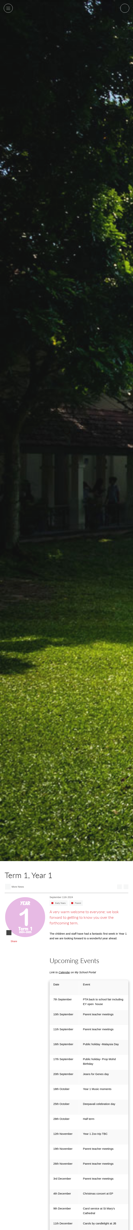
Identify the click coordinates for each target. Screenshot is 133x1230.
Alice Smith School (66, 13)
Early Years (60, 903)
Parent (78, 903)
